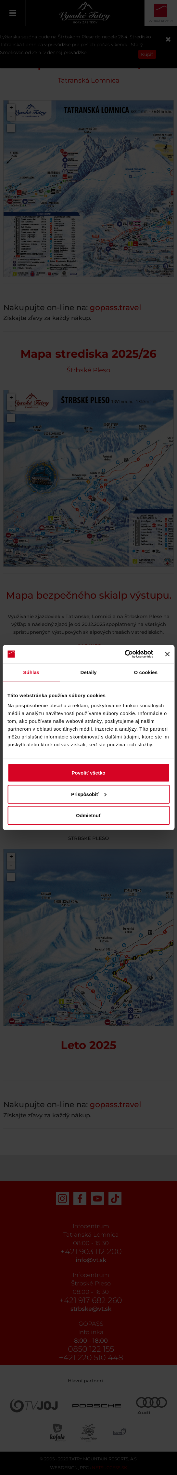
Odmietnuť (88, 815)
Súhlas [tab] (31, 672)
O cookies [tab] (146, 672)
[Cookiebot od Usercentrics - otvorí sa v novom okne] (124, 654)
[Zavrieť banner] (167, 654)
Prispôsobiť (89, 794)
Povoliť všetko (89, 773)
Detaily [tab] (89, 672)
